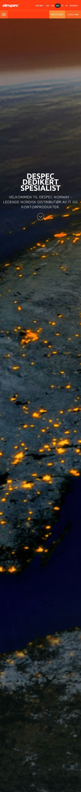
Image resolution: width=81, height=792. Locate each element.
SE (52, 6)
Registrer (57, 14)
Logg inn (73, 14)
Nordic (74, 6)
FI (63, 6)
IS (67, 6)
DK (47, 6)
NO (57, 6)
